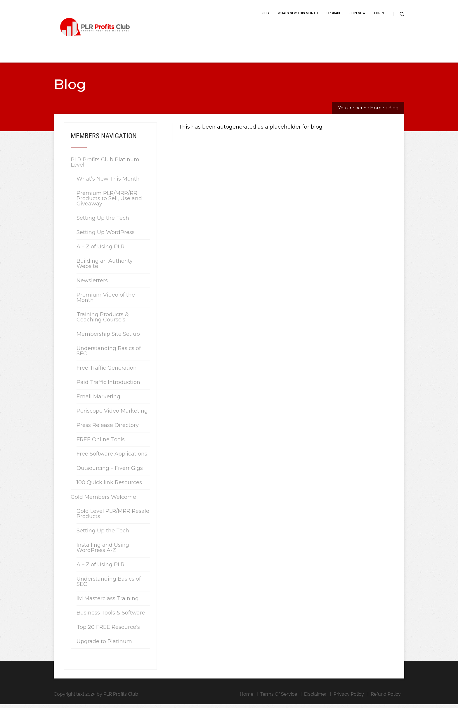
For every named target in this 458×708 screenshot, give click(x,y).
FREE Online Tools (101, 443)
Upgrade (334, 15)
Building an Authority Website (105, 267)
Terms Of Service (278, 698)
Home (246, 698)
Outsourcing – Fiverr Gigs (110, 472)
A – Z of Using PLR (100, 250)
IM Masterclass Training (108, 602)
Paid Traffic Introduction (108, 386)
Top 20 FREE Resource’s (108, 631)
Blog (265, 15)
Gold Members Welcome (103, 501)
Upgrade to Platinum (104, 645)
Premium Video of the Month (106, 301)
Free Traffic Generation (107, 371)
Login (379, 15)
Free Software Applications (112, 457)
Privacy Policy (349, 698)
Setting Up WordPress (106, 236)
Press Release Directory (108, 429)
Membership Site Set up (108, 338)
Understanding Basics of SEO (109, 355)
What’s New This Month (108, 182)
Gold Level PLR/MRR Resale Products (113, 517)
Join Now (357, 15)
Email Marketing (98, 400)
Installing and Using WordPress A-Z (103, 551)
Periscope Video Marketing (112, 414)
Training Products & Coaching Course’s (103, 321)
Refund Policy (386, 698)
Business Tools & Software (111, 616)
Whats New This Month (298, 15)
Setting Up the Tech (103, 222)
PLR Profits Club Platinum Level (105, 166)
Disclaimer (315, 698)
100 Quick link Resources (109, 486)
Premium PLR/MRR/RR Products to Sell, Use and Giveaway (109, 202)
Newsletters (92, 284)
